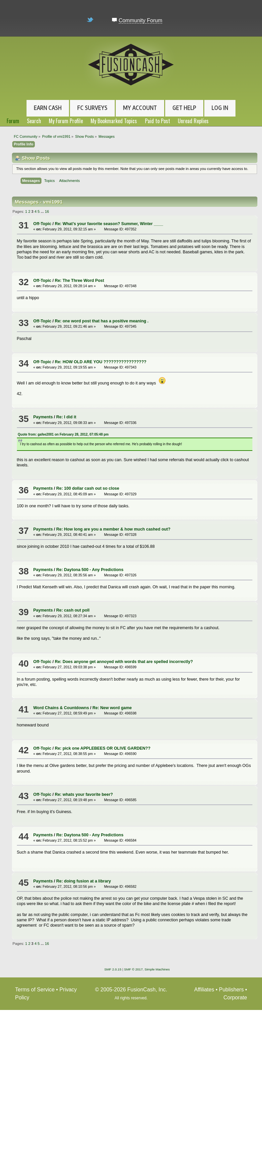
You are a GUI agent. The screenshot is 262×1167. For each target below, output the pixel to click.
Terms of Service (35, 989)
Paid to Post (157, 121)
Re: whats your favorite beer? (84, 794)
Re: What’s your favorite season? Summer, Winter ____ (109, 223)
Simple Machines (157, 969)
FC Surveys (92, 108)
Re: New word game (112, 708)
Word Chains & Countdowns (61, 708)
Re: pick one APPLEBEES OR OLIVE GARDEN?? (102, 748)
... (43, 211)
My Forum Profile (66, 121)
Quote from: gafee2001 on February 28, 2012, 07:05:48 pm (63, 434)
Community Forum (141, 20)
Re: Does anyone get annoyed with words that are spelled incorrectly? (124, 661)
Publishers (231, 989)
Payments (43, 417)
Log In (220, 108)
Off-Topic (42, 223)
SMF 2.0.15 (112, 969)
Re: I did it (66, 417)
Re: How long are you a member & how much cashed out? (113, 529)
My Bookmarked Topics (114, 121)
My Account (140, 108)
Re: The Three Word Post (79, 280)
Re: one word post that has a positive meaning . (102, 321)
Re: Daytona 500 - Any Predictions (90, 569)
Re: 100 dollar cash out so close (87, 488)
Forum (13, 121)
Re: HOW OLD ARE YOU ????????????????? (100, 362)
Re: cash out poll (73, 610)
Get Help (184, 108)
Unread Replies (193, 121)
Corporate (235, 997)
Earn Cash (48, 108)
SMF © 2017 (133, 969)
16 (47, 211)
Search (34, 121)
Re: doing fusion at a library (83, 881)
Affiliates (204, 989)
